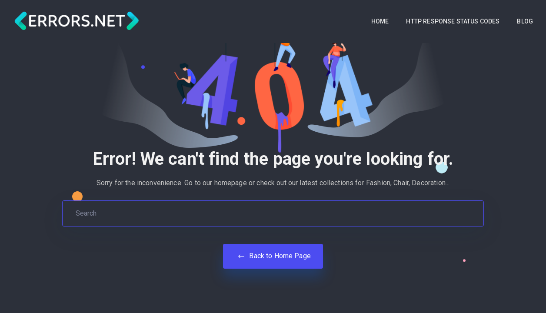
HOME (380, 21)
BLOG (525, 21)
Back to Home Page (273, 256)
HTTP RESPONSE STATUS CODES (452, 21)
